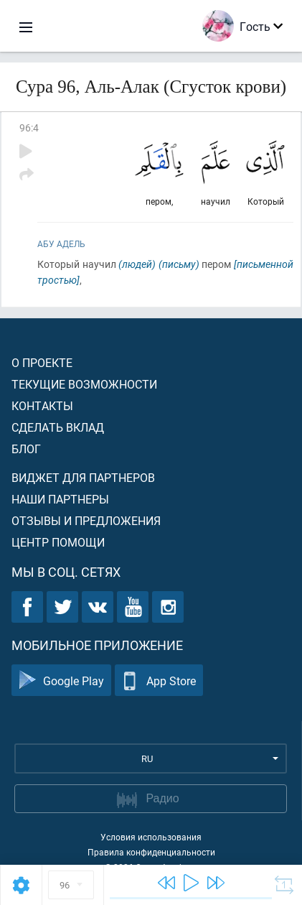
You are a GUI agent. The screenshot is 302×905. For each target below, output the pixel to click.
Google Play (61, 680)
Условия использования (151, 837)
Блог (26, 448)
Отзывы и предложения (86, 520)
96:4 (29, 127)
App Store (159, 680)
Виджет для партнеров (83, 477)
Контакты (42, 405)
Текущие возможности (84, 383)
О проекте (41, 362)
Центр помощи (58, 541)
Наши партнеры (60, 498)
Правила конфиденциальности (151, 852)
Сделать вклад (57, 427)
